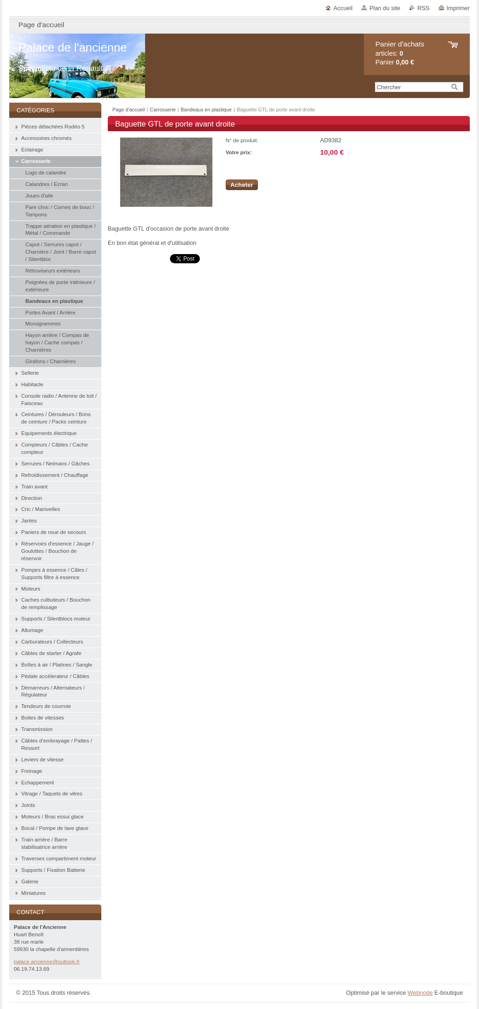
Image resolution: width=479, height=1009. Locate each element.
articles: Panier (399, 53)
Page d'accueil (128, 109)
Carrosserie (162, 109)
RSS (423, 8)
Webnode (420, 992)
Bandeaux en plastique (207, 109)
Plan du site (384, 8)
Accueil (342, 8)
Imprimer (458, 8)
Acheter (241, 184)
